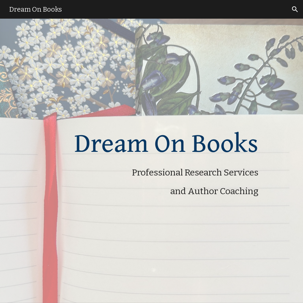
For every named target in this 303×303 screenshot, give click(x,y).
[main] (140, 160)
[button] (295, 9)
